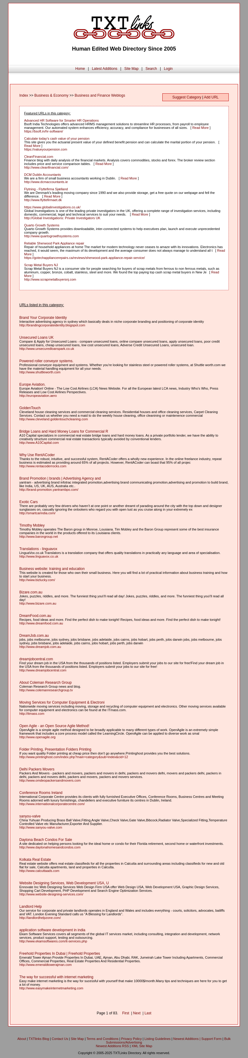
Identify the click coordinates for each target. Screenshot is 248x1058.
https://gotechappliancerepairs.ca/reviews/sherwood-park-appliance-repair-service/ (84, 258)
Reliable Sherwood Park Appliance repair (54, 243)
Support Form (211, 1039)
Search (151, 69)
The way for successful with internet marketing (56, 977)
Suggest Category (186, 97)
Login (168, 69)
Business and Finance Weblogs (100, 95)
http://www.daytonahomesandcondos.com (50, 847)
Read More (200, 127)
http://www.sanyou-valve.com (40, 827)
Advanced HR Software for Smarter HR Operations (61, 120)
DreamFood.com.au (35, 616)
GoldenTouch (30, 408)
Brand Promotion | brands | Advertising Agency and (60, 478)
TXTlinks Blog (39, 1039)
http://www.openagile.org (37, 737)
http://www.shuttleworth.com (39, 372)
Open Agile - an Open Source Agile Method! (54, 726)
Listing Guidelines (157, 1039)
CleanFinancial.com (38, 156)
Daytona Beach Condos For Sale (45, 840)
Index (23, 95)
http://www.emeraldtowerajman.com (45, 964)
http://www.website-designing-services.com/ (51, 894)
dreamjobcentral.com (36, 659)
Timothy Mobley (31, 525)
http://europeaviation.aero (38, 395)
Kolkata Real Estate (35, 859)
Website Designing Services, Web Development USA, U (64, 883)
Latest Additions (105, 69)
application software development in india (52, 930)
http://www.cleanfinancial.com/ (46, 167)
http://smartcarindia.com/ (37, 513)
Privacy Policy (131, 1039)
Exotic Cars (28, 502)
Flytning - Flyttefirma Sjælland (46, 189)
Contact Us (60, 1039)
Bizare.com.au (30, 592)
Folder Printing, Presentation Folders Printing (55, 749)
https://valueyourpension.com (45, 149)
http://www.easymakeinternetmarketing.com (51, 988)
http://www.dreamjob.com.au (40, 647)
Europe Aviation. (32, 384)
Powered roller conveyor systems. (46, 361)
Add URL (211, 97)
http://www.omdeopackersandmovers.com (50, 780)
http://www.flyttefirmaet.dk (43, 200)
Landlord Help (30, 906)
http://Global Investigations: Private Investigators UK (62, 218)
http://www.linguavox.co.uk (38, 556)
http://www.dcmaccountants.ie (46, 182)
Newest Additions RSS (112, 1046)
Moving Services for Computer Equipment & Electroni (61, 702)
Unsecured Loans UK (36, 337)
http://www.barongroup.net (38, 536)
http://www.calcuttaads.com (39, 871)
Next (137, 1013)
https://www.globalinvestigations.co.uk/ (52, 207)
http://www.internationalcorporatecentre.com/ (52, 804)
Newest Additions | (187, 1039)
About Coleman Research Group (45, 682)
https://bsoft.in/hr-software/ (43, 131)
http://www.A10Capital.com (39, 442)
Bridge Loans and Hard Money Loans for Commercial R (63, 431)
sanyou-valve (30, 816)
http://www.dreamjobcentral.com (42, 670)
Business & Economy (51, 95)
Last (148, 1013)
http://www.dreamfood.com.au (41, 623)
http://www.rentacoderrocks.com (42, 466)
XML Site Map (142, 1046)
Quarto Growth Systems (41, 225)
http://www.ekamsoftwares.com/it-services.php (53, 941)
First (125, 1013)
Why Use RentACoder (37, 455)
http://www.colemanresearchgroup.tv (46, 690)
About (21, 1039)
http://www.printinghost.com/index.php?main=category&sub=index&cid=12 (73, 757)
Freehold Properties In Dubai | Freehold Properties (59, 953)
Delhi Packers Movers (36, 769)
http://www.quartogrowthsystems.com (51, 236)
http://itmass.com (31, 713)
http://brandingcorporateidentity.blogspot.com (52, 325)
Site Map (131, 69)
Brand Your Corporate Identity (43, 318)
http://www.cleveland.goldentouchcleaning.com (53, 419)
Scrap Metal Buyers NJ (41, 265)
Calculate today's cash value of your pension (56, 138)
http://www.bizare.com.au (37, 603)
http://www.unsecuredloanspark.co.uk (46, 348)
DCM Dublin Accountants (42, 174)
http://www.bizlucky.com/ (37, 580)
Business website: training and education (51, 569)
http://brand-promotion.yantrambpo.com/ (48, 489)
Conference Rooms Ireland (40, 793)
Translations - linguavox (38, 549)
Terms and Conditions (102, 1039)
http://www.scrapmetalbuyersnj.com (50, 279)
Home (80, 69)
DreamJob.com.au (34, 635)
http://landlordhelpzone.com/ (40, 918)
